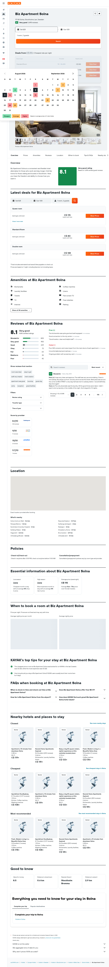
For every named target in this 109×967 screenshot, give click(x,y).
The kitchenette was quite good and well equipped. (69, 333)
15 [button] (51, 59)
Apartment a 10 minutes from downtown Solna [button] (21, 750)
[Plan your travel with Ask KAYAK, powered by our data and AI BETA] (3, 29)
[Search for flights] (3, 10)
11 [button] (30, 59)
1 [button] (68, 49)
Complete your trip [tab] (20, 906)
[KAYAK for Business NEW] (3, 47)
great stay (39, 381)
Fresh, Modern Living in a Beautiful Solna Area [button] (91, 750)
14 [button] (46, 59)
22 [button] (51, 64)
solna (13, 386)
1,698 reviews (33, 22)
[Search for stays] (3, 14)
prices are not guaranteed (52, 938)
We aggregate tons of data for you (59, 947)
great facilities (30, 386)
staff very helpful (16, 377)
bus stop (30, 381)
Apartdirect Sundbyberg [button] (19, 794)
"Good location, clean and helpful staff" (65, 339)
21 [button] (46, 64)
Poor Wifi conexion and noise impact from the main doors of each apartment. (77, 348)
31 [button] (25, 74)
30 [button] (20, 74)
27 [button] (41, 69)
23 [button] (20, 69)
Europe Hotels (32, 962)
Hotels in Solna (20, 919)
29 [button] (51, 69)
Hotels (23, 962)
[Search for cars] (3, 19)
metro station (29, 377)
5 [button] (35, 54)
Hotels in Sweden (43, 962)
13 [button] (41, 59)
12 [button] (36, 59)
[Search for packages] (3, 23)
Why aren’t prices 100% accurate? (59, 951)
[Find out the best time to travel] (3, 42)
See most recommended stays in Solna (92, 813)
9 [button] (20, 59)
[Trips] (3, 53)
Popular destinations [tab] (37, 906)
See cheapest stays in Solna (96, 768)
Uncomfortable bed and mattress (63, 351)
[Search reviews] (70, 367)
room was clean (16, 372)
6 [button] (40, 54)
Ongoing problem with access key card (65, 354)
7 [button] (45, 54)
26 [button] (36, 69)
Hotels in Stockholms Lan (58, 962)
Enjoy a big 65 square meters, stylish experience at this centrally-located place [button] (69, 751)
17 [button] (25, 64)
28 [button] (46, 69)
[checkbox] (21, 422)
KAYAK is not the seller (59, 944)
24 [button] (25, 69)
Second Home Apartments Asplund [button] (44, 750)
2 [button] (20, 54)
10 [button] (25, 59)
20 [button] (41, 64)
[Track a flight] (3, 38)
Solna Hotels (85, 962)
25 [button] (31, 69)
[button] (3, 3)
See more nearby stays (98, 723)
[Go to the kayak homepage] (14, 3)
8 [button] (51, 54)
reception (20, 386)
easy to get (27, 372)
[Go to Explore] (3, 33)
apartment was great (18, 381)
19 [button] (36, 64)
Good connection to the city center (64, 336)
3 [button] (25, 54)
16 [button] (20, 64)
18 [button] (30, 64)
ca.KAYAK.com (15, 962)
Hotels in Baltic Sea (74, 962)
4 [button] (30, 54)
